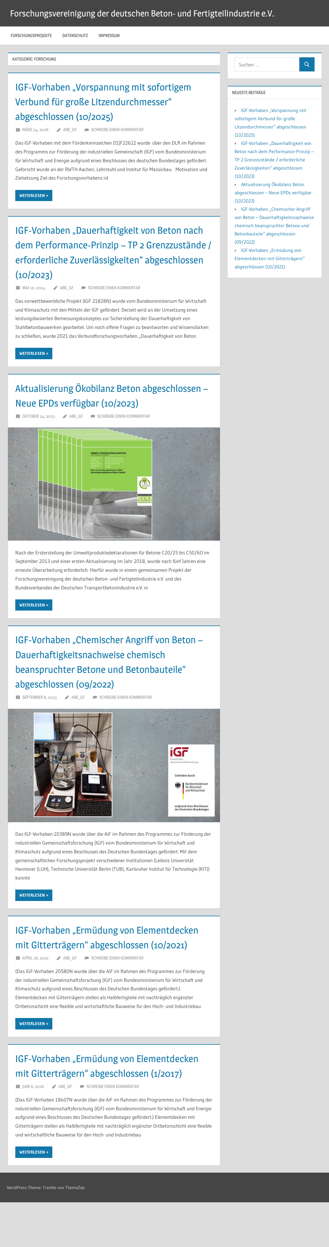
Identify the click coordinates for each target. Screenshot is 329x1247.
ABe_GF (70, 129)
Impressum (109, 35)
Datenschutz (75, 35)
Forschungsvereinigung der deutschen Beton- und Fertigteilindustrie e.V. (151, 13)
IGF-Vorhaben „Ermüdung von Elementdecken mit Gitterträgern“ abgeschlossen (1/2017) (89, 1102)
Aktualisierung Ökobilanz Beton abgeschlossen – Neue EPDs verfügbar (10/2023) (97, 403)
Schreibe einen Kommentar (117, 129)
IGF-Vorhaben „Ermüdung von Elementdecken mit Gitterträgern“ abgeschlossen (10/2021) (89, 959)
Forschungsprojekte (31, 35)
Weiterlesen (32, 195)
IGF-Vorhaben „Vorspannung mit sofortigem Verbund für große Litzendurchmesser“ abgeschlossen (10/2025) (111, 101)
